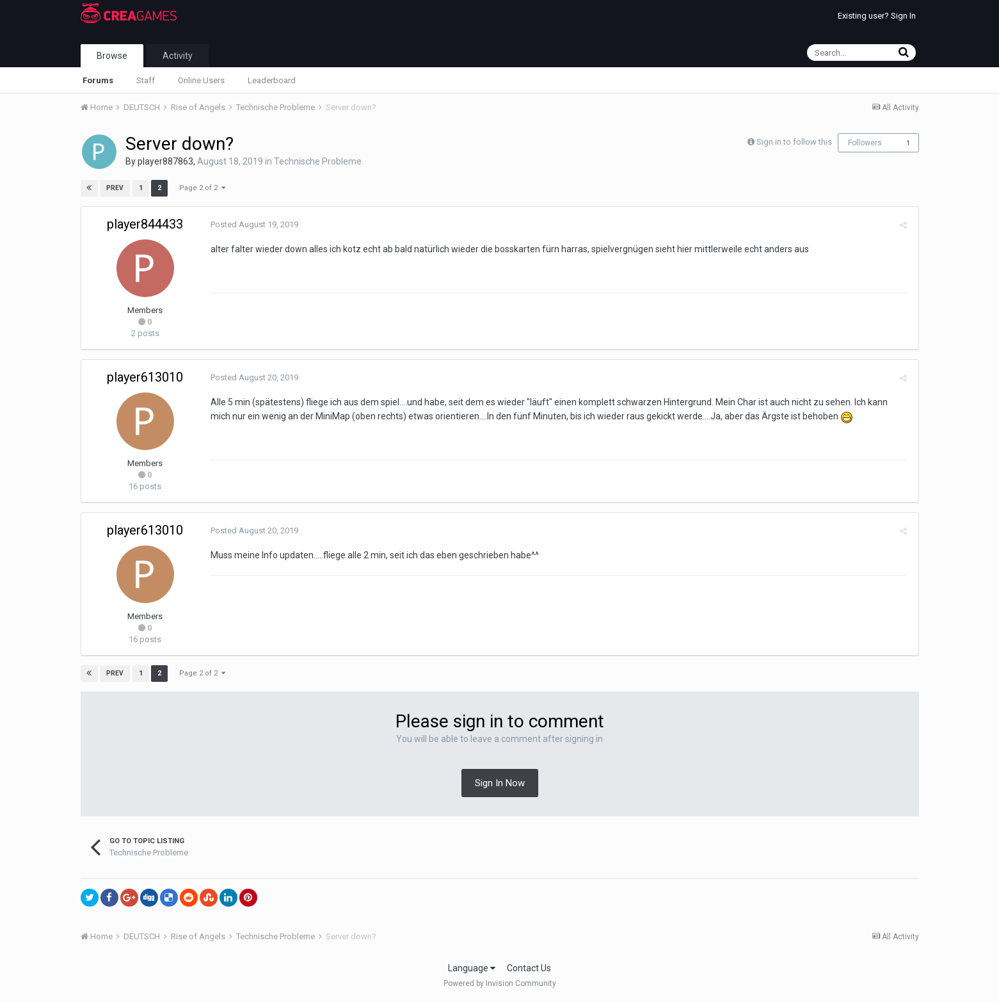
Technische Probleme (318, 161)
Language (471, 968)
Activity (178, 56)
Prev (115, 187)
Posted (253, 224)
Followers (865, 142)
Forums (98, 80)
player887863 (165, 161)
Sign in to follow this (794, 142)
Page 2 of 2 (202, 188)
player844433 (145, 224)
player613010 (145, 377)
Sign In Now (500, 783)
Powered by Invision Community (500, 983)
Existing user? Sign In (877, 15)
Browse (112, 56)
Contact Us (529, 968)
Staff (145, 80)
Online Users (201, 80)
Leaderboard (272, 80)
